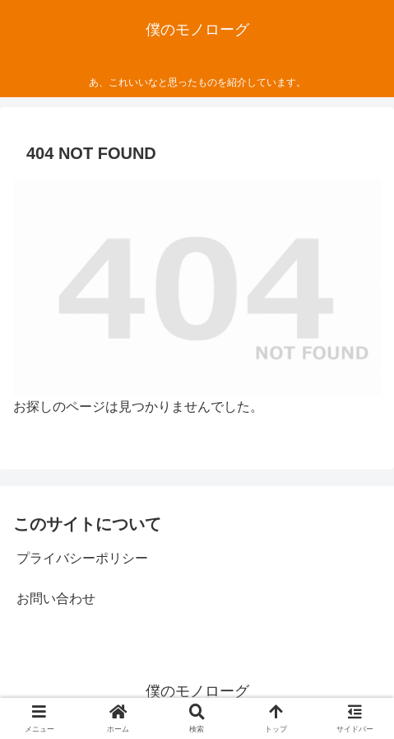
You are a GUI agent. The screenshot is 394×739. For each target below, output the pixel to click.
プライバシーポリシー (82, 558)
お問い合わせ (55, 599)
